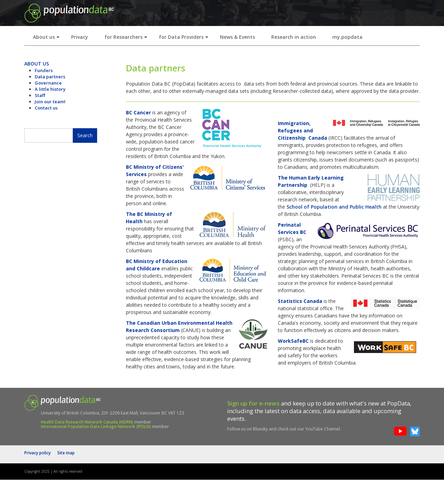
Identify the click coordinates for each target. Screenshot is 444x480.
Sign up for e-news (253, 403)
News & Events (237, 37)
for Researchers (127, 39)
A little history (50, 89)
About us (47, 39)
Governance (48, 83)
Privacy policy (37, 453)
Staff (40, 95)
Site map (66, 453)
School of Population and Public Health (334, 206)
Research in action (293, 37)
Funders (44, 70)
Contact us (46, 108)
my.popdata (347, 37)
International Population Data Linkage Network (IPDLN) (96, 426)
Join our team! (50, 101)
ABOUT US (36, 63)
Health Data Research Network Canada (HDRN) (87, 422)
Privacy (79, 37)
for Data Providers (185, 39)
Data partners (50, 76)
